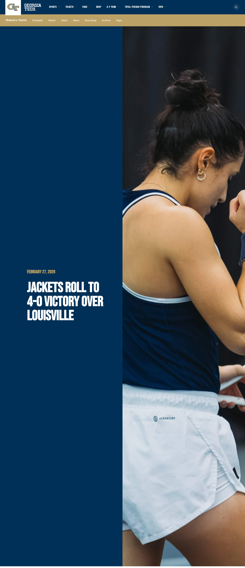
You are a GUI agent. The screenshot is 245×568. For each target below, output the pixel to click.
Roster (52, 22)
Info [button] (171, 8)
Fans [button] (88, 8)
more (119, 22)
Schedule (37, 22)
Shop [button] (103, 8)
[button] (236, 8)
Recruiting (90, 22)
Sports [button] (53, 8)
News (76, 22)
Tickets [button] (71, 8)
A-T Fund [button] (117, 8)
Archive (106, 22)
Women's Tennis (16, 22)
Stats (64, 22)
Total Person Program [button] (145, 8)
